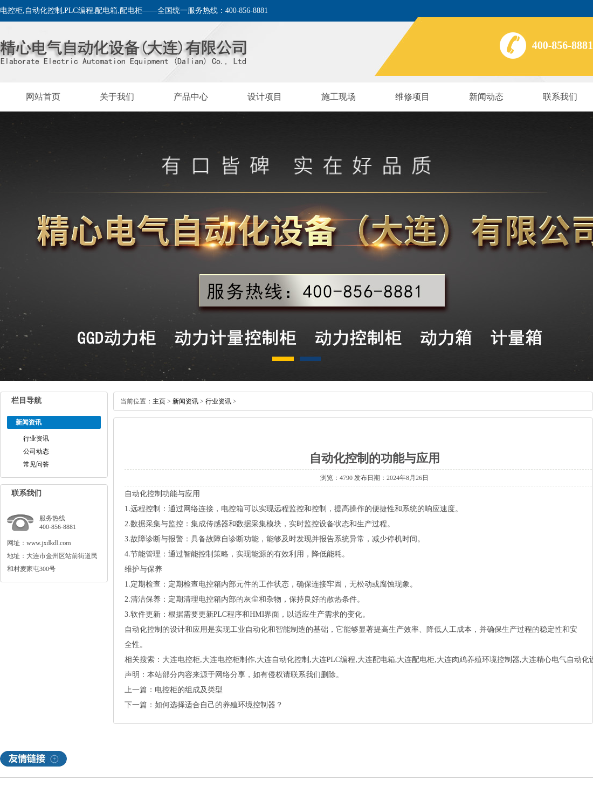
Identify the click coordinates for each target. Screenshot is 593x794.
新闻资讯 (185, 401)
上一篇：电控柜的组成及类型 (174, 690)
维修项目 (412, 96)
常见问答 (36, 464)
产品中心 (191, 96)
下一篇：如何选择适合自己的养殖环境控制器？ (204, 705)
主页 (159, 401)
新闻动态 (486, 96)
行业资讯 (36, 438)
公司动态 (36, 451)
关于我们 (117, 96)
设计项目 (264, 96)
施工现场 (338, 96)
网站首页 (43, 96)
